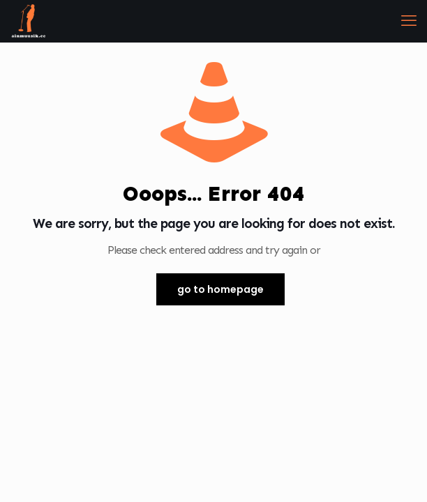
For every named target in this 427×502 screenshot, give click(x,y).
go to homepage (220, 289)
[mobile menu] (408, 21)
